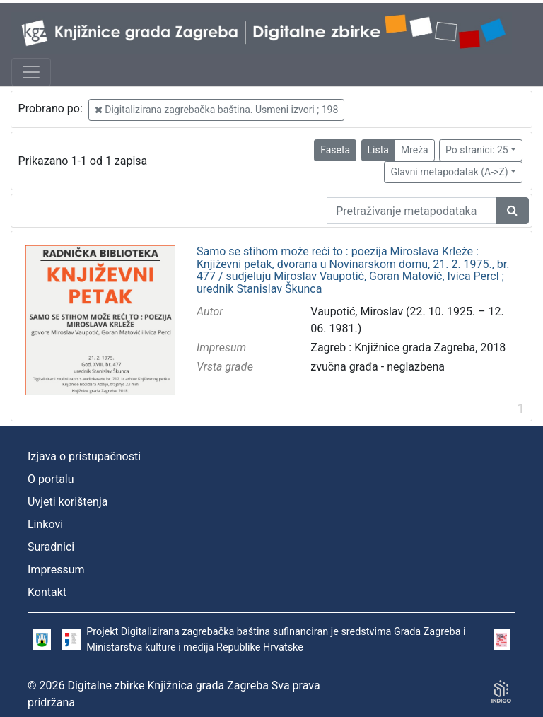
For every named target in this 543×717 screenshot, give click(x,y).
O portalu (51, 479)
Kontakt (47, 592)
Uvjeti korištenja (67, 501)
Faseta (335, 150)
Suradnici (51, 547)
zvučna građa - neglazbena (377, 366)
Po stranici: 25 (476, 150)
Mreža (414, 150)
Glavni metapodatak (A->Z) (449, 171)
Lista (378, 150)
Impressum (56, 569)
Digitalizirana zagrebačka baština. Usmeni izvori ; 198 (217, 109)
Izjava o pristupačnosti (84, 456)
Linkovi (45, 524)
